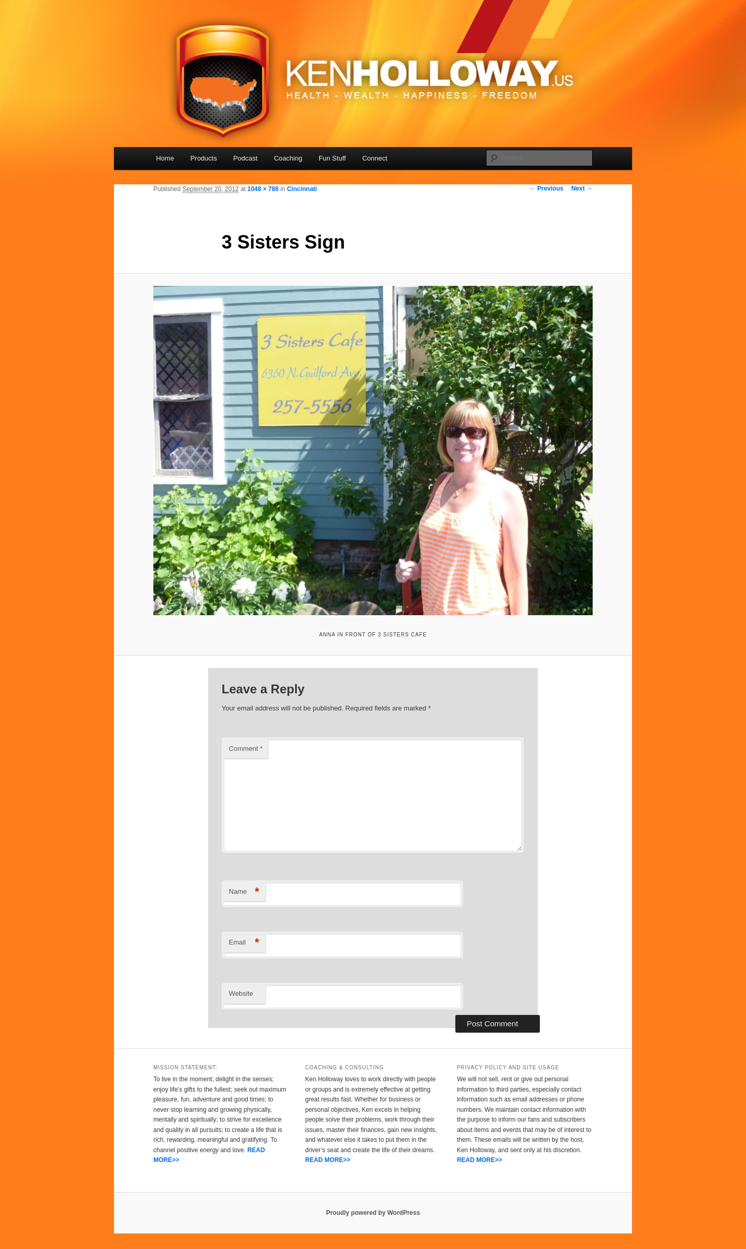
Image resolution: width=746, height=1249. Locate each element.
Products (203, 158)
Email (244, 942)
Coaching (288, 158)
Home (165, 158)
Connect (374, 158)
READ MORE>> (327, 1160)
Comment (246, 748)
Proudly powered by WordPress (373, 1212)
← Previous (546, 188)
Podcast (245, 158)
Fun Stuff (332, 158)
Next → (582, 188)
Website (241, 993)
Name (244, 891)
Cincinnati (302, 189)
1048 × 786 (262, 189)
